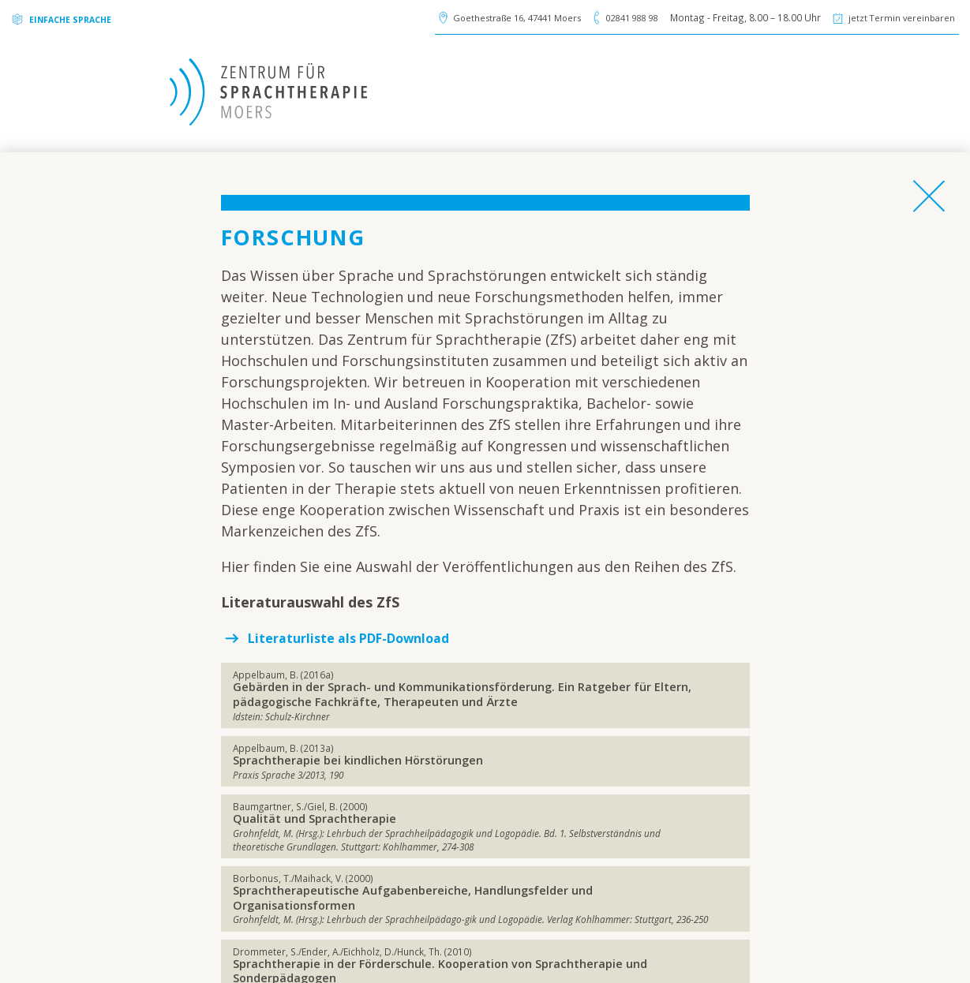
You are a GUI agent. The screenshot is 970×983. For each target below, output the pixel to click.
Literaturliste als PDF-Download (363, 637)
